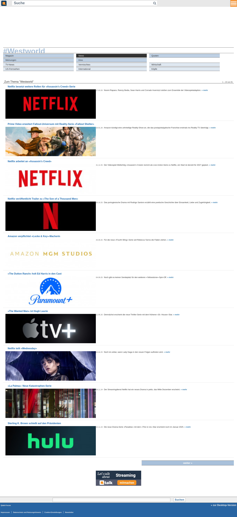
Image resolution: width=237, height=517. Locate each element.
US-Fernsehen (12, 69)
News (81, 56)
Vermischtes (84, 64)
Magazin (9, 56)
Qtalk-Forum (6, 505)
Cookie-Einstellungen (53, 512)
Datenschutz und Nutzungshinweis (27, 512)
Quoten (155, 56)
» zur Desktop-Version (223, 505)
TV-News (9, 64)
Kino (80, 60)
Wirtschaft (156, 64)
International (84, 69)
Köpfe (154, 69)
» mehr (205, 90)
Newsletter (69, 512)
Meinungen (10, 60)
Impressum (5, 512)
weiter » (187, 463)
